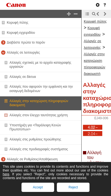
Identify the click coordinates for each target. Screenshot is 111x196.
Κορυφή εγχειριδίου (21, 33)
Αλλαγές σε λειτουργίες (23, 52)
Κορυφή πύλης (17, 22)
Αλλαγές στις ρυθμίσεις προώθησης (35, 139)
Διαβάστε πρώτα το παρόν (26, 42)
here (6, 174)
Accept (38, 187)
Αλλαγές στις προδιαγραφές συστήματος (39, 149)
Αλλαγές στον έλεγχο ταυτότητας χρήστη (39, 115)
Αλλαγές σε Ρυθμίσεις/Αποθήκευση (32, 159)
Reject (73, 187)
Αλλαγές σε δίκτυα (23, 77)
